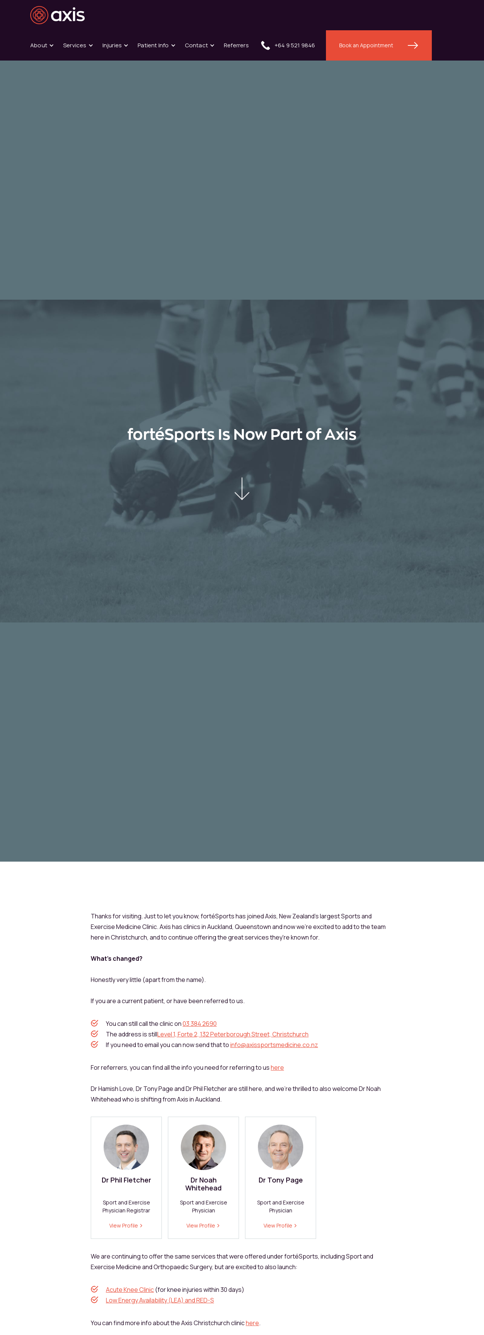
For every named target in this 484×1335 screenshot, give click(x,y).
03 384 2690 (200, 1023)
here (277, 1067)
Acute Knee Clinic (130, 1289)
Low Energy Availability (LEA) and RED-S (160, 1300)
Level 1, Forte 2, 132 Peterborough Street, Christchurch (233, 1034)
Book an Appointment (366, 45)
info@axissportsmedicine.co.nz (274, 1045)
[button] (42, 45)
